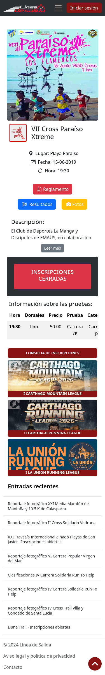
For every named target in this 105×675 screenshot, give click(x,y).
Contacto (12, 667)
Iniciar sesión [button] (84, 8)
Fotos (74, 204)
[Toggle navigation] (58, 7)
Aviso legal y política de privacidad (39, 656)
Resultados (36, 204)
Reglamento (52, 189)
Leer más (52, 248)
